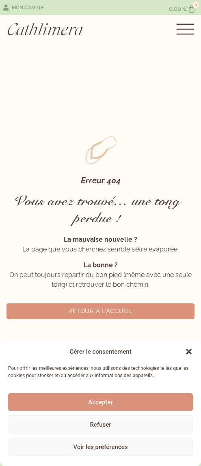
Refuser (100, 424)
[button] (189, 352)
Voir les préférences (100, 447)
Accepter (100, 402)
